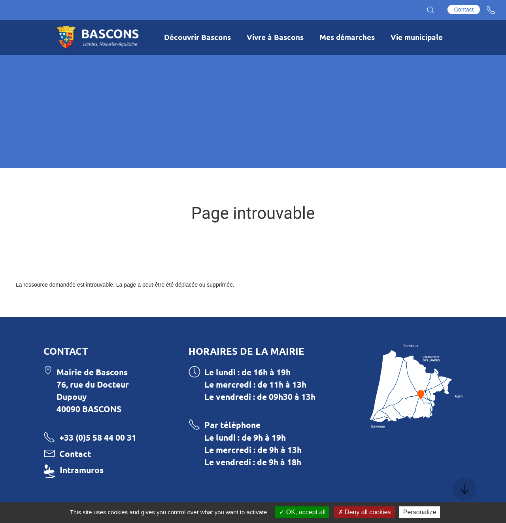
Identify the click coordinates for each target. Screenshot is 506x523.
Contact (464, 9)
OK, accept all (302, 512)
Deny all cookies (364, 512)
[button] (430, 10)
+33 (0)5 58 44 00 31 (97, 437)
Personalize (419, 512)
